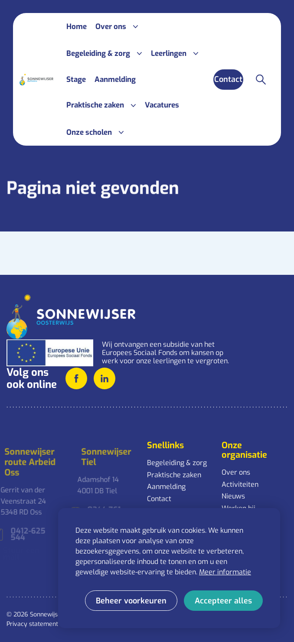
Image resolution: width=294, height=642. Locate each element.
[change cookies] (131, 600)
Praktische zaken (174, 474)
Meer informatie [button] (225, 572)
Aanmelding (166, 486)
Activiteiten (240, 484)
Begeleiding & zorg (177, 462)
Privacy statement (32, 624)
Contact (159, 498)
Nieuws (233, 496)
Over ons (236, 472)
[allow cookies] (223, 600)
